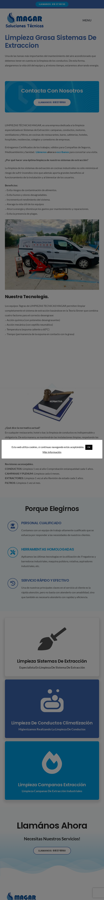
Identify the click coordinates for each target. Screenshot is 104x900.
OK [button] (88, 447)
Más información (52, 452)
